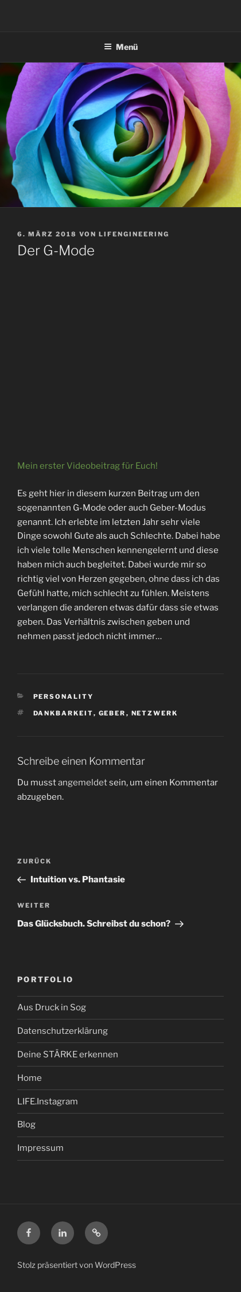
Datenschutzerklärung (62, 1031)
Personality (63, 696)
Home (29, 1078)
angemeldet (82, 782)
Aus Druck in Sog (51, 1007)
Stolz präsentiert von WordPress (76, 1265)
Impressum (40, 1148)
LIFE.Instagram (47, 1101)
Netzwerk (154, 713)
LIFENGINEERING (134, 234)
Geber (112, 713)
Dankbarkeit (63, 713)
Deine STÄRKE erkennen (67, 1054)
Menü (121, 47)
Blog (26, 1124)
